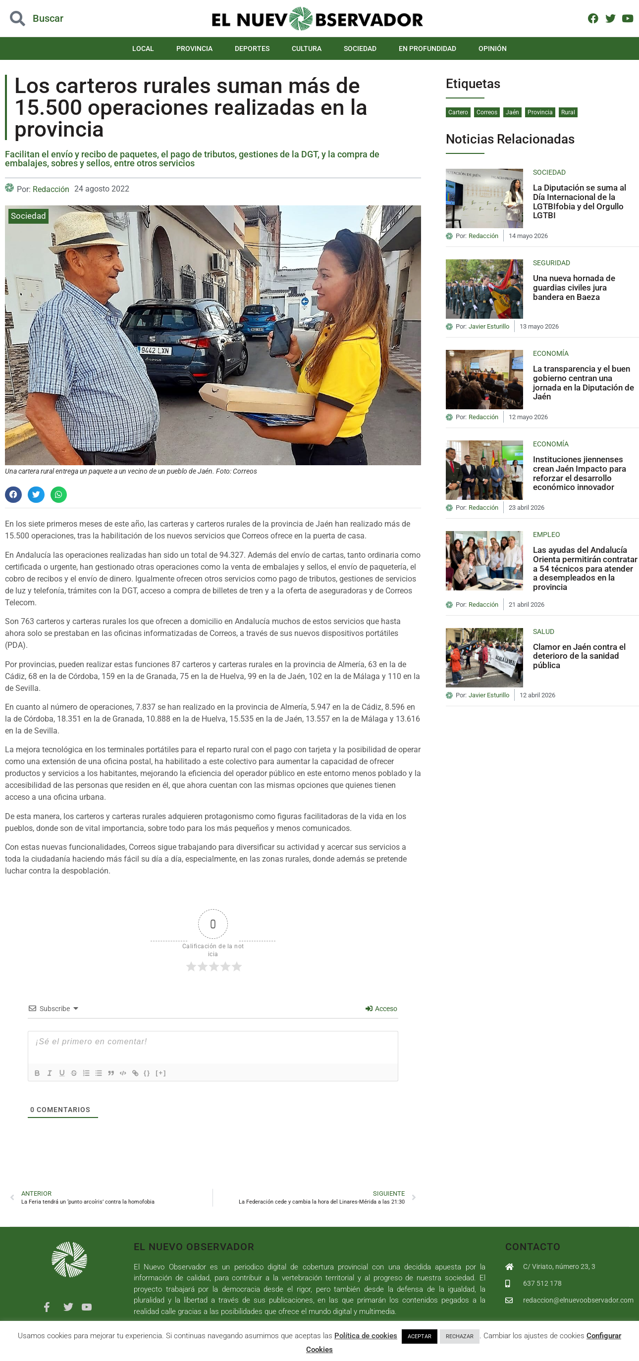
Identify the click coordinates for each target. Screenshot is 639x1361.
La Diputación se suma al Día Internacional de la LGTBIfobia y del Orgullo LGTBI (579, 201)
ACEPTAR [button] (419, 1336)
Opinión (493, 48)
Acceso (381, 1009)
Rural (568, 112)
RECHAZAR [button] (460, 1336)
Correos (487, 112)
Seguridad (551, 263)
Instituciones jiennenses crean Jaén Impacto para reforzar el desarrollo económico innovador (579, 473)
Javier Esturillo (489, 327)
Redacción (51, 189)
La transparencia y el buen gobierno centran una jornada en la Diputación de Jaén (583, 382)
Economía (551, 353)
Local (143, 48)
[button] (64, 18)
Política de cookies (365, 1335)
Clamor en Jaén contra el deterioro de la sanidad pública (579, 656)
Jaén (512, 112)
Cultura (306, 48)
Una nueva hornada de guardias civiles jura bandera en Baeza (574, 287)
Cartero (458, 112)
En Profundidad (427, 48)
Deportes (252, 48)
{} (161, 1072)
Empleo (546, 534)
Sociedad (360, 48)
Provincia (194, 48)
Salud (543, 631)
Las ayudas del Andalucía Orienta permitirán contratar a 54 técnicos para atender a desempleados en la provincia (585, 568)
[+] (175, 1072)
